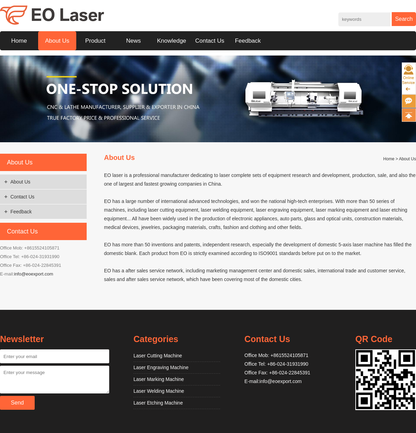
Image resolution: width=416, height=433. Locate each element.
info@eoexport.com (33, 274)
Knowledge (171, 40)
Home (19, 40)
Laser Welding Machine (158, 391)
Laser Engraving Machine (161, 367)
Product (95, 40)
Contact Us (209, 40)
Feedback (248, 40)
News (133, 40)
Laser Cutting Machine (157, 355)
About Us (57, 40)
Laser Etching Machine (158, 403)
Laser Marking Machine (158, 379)
